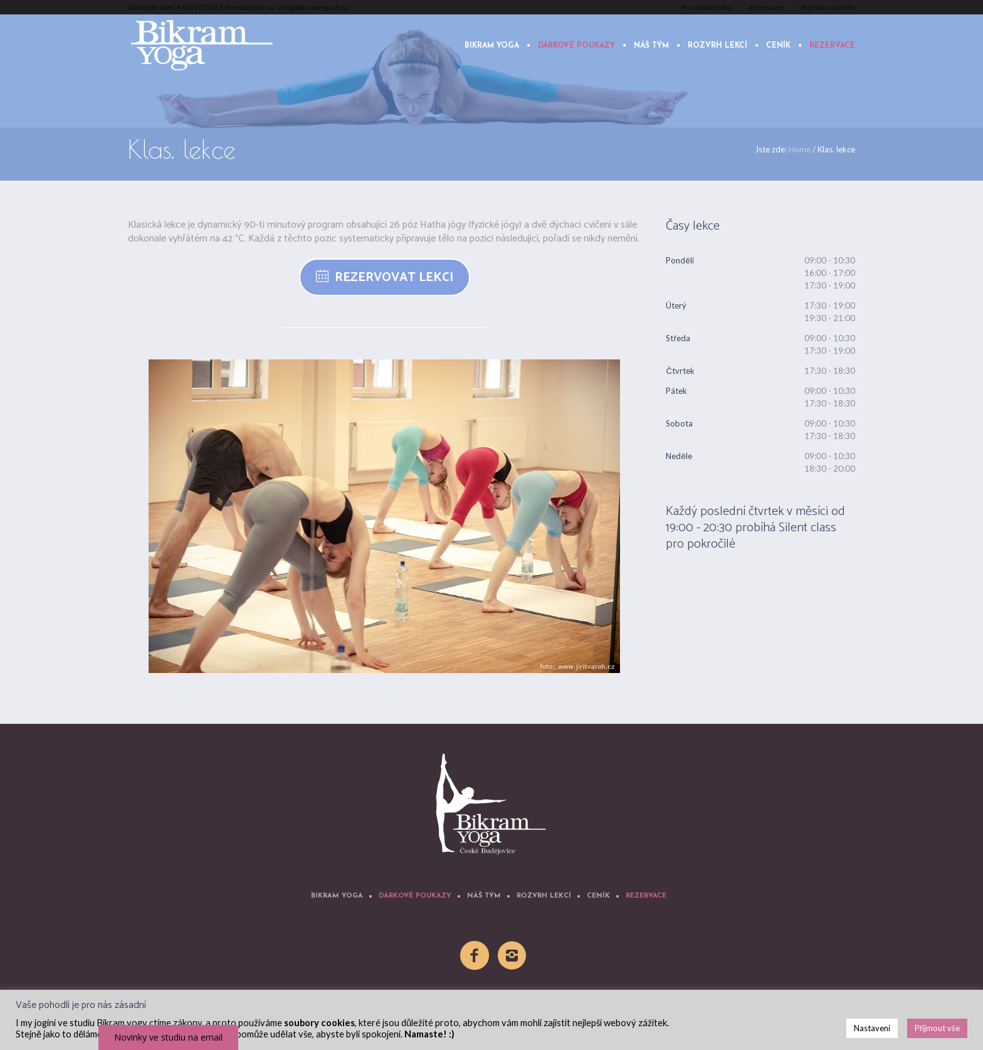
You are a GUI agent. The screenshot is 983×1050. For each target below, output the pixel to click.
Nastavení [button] (872, 1028)
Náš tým (484, 896)
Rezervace (646, 896)
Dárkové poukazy (415, 896)
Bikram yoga (337, 896)
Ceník (598, 896)
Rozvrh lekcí (544, 896)
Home (800, 149)
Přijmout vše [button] (937, 1028)
